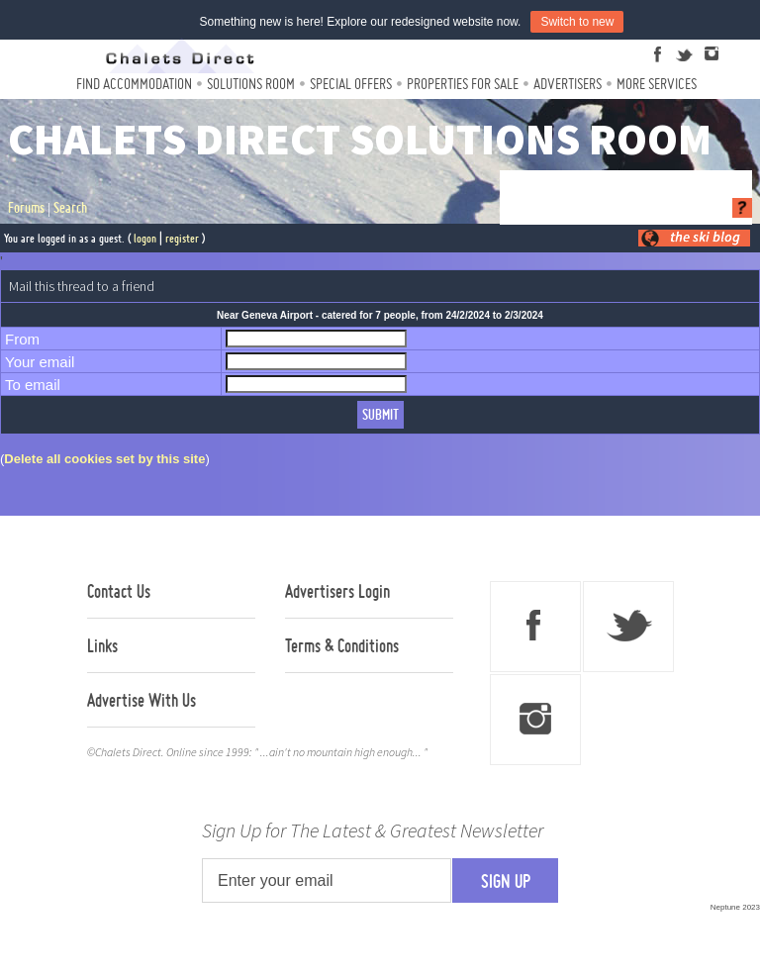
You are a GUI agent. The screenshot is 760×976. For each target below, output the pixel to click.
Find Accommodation (134, 83)
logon (145, 238)
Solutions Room (251, 83)
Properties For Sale (463, 83)
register (182, 238)
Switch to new (577, 22)
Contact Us (118, 591)
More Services (657, 83)
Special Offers (351, 83)
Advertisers (567, 83)
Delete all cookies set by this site (104, 458)
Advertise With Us (141, 700)
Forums (26, 208)
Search (70, 208)
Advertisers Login (337, 591)
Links (102, 645)
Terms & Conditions (342, 645)
